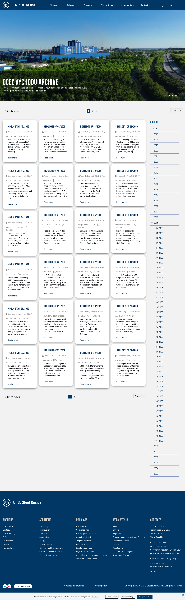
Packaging (43, 526)
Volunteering (118, 548)
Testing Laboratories (48, 555)
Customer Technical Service (50, 551)
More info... (95, 597)
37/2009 (159, 267)
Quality (6, 544)
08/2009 (159, 406)
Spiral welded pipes (84, 548)
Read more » (13, 158)
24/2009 (159, 332)
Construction (44, 530)
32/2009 (159, 292)
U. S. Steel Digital (10, 533)
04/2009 (159, 426)
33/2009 (159, 287)
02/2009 (159, 435)
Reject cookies (112, 597)
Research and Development (51, 548)
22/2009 (159, 341)
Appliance (43, 533)
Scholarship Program (121, 555)
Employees (117, 533)
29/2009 (159, 307)
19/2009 (159, 356)
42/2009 (159, 243)
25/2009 (159, 327)
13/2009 (159, 381)
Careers (116, 530)
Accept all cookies (145, 597)
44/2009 (159, 233)
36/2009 (159, 272)
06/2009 (159, 416)
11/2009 (159, 391)
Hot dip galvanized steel (86, 533)
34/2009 (159, 282)
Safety (5, 537)
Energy (42, 540)
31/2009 (159, 297)
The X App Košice (23, 586)
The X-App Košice (11, 90)
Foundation (117, 544)
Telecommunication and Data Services (129, 537)
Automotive (44, 537)
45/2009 (159, 228)
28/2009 (159, 312)
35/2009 (159, 277)
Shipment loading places (86, 558)
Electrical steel (82, 544)
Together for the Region (123, 551)
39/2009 (159, 257)
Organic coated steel (84, 537)
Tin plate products (83, 540)
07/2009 (159, 411)
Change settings (127, 597)
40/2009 (159, 252)
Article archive (171, 95)
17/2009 (159, 366)
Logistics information (85, 551)
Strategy (6, 530)
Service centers (45, 544)
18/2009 (159, 361)
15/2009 (159, 371)
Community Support (121, 540)
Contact (153, 571)
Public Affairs (8, 548)
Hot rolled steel (82, 526)
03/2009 (159, 430)
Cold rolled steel (83, 530)
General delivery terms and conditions (92, 555)
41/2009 (159, 247)
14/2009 (159, 376)
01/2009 (159, 440)
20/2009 (159, 351)
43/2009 (159, 238)
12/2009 (159, 386)
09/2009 (159, 401)
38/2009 (159, 262)
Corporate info (9, 526)
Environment (8, 540)
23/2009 (159, 336)
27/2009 (159, 317)
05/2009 (159, 421)
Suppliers (116, 526)
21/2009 (159, 346)
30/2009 (159, 302)
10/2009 (159, 396)
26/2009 (159, 322)
